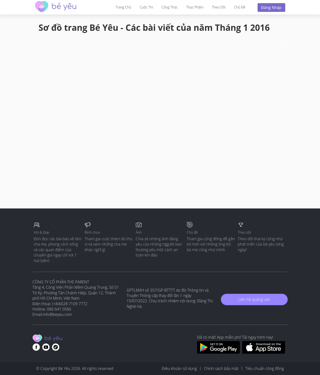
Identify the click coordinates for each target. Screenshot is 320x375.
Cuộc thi (146, 7)
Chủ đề (239, 7)
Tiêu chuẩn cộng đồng (264, 368)
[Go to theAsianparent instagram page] (55, 347)
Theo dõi (218, 7)
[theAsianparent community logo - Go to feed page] (55, 7)
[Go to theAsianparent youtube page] (46, 347)
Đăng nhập (271, 7)
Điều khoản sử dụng (179, 368)
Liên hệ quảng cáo (254, 299)
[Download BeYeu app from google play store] (218, 352)
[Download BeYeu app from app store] (263, 352)
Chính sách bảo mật (221, 368)
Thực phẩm (194, 7)
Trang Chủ (123, 7)
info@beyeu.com (57, 314)
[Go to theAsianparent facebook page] (36, 347)
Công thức (169, 7)
